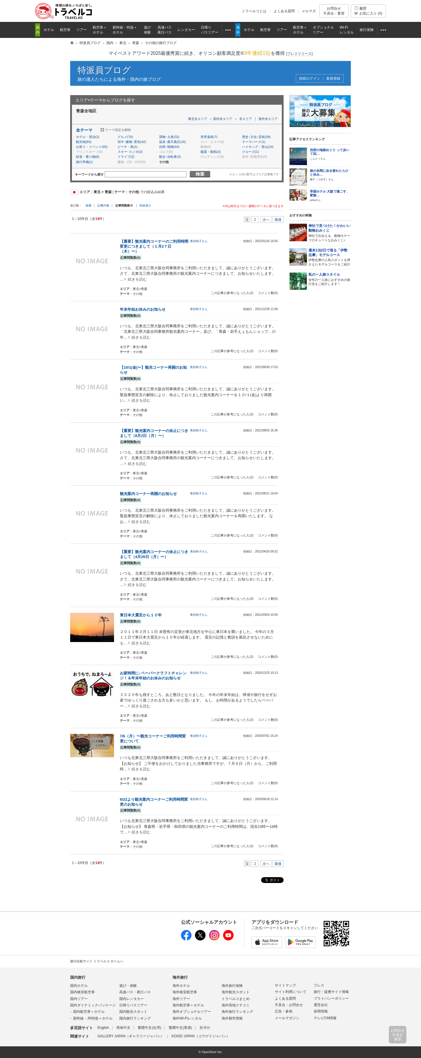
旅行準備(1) (84, 162)
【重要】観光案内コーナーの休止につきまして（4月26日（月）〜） (154, 554)
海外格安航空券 (184, 992)
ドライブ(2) (126, 156)
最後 (278, 220)
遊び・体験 (128, 986)
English (103, 1028)
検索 (200, 174)
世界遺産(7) (209, 137)
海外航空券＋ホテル (188, 1005)
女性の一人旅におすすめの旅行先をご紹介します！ (329, 279)
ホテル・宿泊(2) (87, 137)
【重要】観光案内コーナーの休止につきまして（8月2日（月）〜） (154, 433)
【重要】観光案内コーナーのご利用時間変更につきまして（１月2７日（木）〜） (154, 246)
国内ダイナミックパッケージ (93, 1005)
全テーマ (84, 130)
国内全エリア (222, 118)
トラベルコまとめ (236, 999)
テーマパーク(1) (253, 142)
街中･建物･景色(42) (132, 142)
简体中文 (123, 1028)
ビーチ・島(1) (127, 146)
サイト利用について (290, 992)
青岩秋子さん (199, 241)
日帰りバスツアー (133, 1005)
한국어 (204, 1028)
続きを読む (137, 279)
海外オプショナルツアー (191, 1012)
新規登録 (333, 79)
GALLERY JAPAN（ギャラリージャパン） (130, 1036)
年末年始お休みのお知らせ (142, 309)
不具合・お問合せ (289, 1005)
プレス (319, 985)
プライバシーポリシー (331, 998)
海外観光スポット (236, 992)
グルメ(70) (125, 137)
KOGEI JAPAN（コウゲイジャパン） (201, 1036)
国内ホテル (79, 986)
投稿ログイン (309, 79)
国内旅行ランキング (135, 1018)
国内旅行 (77, 977)
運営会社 (321, 1005)
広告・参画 (283, 1011)
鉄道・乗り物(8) (87, 156)
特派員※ (145, 205)
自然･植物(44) (169, 146)
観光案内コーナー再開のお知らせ (148, 494)
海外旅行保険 (232, 986)
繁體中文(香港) (180, 1028)
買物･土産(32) (169, 137)
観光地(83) (84, 142)
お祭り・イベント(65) (92, 146)
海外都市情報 (232, 1018)
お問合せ (333, 10)
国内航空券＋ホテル (89, 1012)
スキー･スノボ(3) (130, 151)
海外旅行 (180, 977)
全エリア (245, 118)
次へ (266, 220)
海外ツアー (181, 999)
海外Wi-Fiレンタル (187, 1018)
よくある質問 (284, 11)
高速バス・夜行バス (135, 992)
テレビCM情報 (325, 1018)
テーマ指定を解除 (118, 130)
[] (299, 54)
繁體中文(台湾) (149, 1028)
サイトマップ (285, 985)
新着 (89, 205)
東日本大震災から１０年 (141, 615)
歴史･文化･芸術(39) (256, 137)
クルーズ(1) (250, 151)
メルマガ (309, 11)
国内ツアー (79, 999)
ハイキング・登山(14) (258, 146)
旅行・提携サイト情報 (331, 992)
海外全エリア (268, 118)
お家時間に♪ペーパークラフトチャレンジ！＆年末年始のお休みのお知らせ (153, 675)
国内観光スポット (133, 1012)
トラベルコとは (254, 11)
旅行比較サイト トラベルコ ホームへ (96, 961)
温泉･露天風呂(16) (172, 142)
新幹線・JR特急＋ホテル (93, 1018)
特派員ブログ (104, 70)
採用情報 (321, 1011)
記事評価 (103, 205)
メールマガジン (287, 1018)
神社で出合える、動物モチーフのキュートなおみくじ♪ (329, 232)
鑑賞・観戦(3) (210, 151)
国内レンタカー (131, 999)
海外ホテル (181, 986)
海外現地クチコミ (236, 1005)
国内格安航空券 (82, 992)
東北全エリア (197, 118)
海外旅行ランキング (237, 1012)
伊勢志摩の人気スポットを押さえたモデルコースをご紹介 (329, 257)
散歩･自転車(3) (170, 156)
